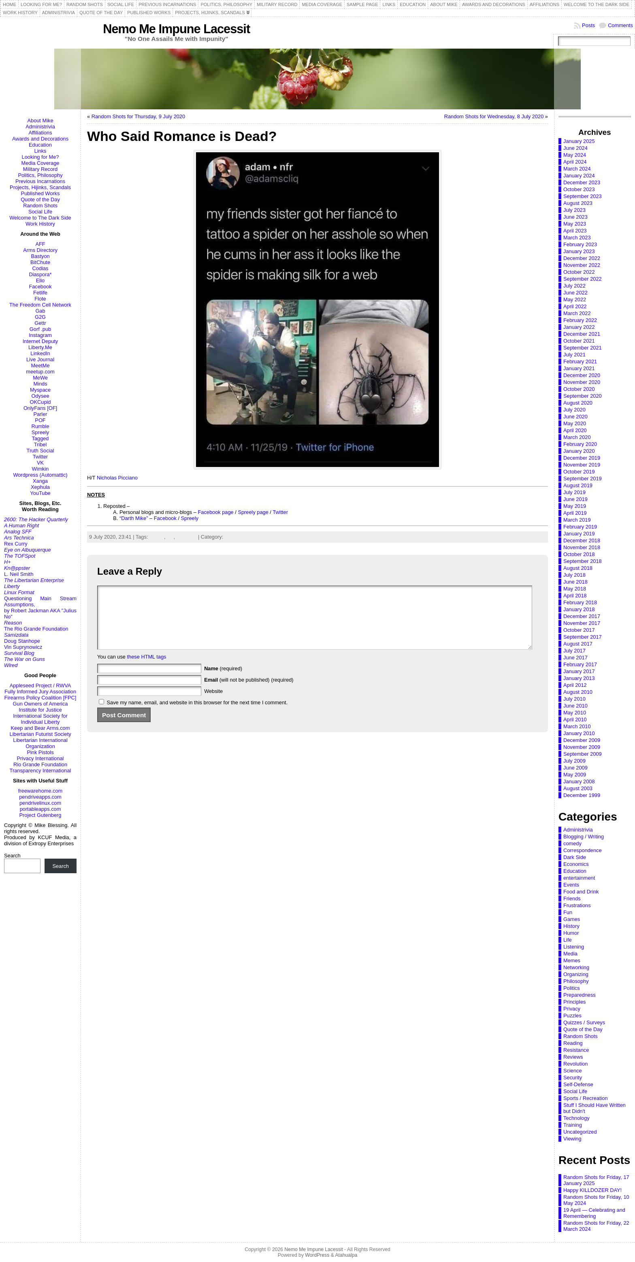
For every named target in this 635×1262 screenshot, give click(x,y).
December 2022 (581, 258)
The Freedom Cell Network (40, 305)
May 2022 (574, 299)
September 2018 (582, 561)
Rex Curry (16, 544)
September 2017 (582, 637)
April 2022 (575, 306)
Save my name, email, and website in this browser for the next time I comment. (197, 715)
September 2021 (582, 348)
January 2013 (579, 678)
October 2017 (579, 630)
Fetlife (40, 293)
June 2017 (575, 657)
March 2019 (577, 520)
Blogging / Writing (583, 837)
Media (570, 954)
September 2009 (582, 754)
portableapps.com (40, 809)
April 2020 (575, 430)
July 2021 (574, 355)
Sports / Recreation (585, 1098)
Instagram (40, 335)
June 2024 (575, 148)
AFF (40, 244)
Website (213, 703)
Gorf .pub (40, 329)
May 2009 (574, 775)
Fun (567, 912)
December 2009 (581, 740)
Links (40, 151)
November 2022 (581, 265)
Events (571, 885)
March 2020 (577, 437)
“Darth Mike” (133, 518)
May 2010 (574, 713)
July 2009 (574, 761)
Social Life (40, 212)
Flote (40, 299)
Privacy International (40, 758)
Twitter (40, 457)
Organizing (575, 974)
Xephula (40, 487)
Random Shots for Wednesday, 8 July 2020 (494, 116)
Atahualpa (346, 1255)
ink (170, 537)
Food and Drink (581, 892)
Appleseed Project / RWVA (40, 685)
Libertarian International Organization (40, 743)
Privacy (571, 1009)
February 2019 (580, 527)
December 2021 (581, 334)
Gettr (40, 323)
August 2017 (577, 644)
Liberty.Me (40, 347)
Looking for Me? (40, 157)
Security (572, 1077)
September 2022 (582, 279)
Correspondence (582, 850)
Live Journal (40, 359)
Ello (40, 280)
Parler (40, 414)
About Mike (40, 120)
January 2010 (579, 733)
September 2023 (582, 196)
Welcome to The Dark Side (40, 218)
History (571, 926)
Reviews (573, 1057)
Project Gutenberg (40, 815)
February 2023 (580, 244)
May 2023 (574, 224)
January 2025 (579, 141)
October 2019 (579, 472)
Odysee (40, 396)
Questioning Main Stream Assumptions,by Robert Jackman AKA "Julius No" (40, 607)
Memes (571, 960)
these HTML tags (146, 669)
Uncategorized (580, 1132)
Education (40, 145)
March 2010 (577, 726)
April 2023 (575, 231)
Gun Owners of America (40, 704)
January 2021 (579, 368)
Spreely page (253, 512)
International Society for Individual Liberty (40, 719)
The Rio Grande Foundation (36, 629)
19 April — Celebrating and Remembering (594, 1213)
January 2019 (579, 534)
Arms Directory (40, 250)
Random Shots (40, 206)
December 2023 (581, 182)
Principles (574, 1002)
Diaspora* (40, 274)
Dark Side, (237, 537)
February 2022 (580, 320)
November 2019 (581, 465)
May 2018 (574, 589)
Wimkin (40, 469)
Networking (576, 967)
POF (40, 420)
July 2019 (574, 492)
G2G (40, 317)
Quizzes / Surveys (584, 1022)
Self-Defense (578, 1084)
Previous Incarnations (40, 181)
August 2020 (577, 403)
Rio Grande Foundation (40, 764)
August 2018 (577, 568)
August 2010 (577, 692)
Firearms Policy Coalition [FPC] (40, 698)
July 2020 (574, 410)
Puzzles (572, 1016)
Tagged (40, 438)
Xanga (40, 481)
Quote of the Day (40, 199)
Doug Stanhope (22, 641)
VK (40, 463)
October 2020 (579, 389)
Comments (620, 25)
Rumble (40, 426)
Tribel (40, 444)
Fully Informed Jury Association (40, 692)
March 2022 (577, 313)
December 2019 (581, 458)
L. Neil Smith (19, 574)
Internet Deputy (40, 341)
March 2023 (577, 237)
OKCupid (40, 402)
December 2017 (581, 616)
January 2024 (579, 176)
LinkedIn (40, 353)
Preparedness (579, 995)
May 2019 (574, 506)
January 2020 (579, 451)
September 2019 (582, 478)
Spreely (40, 432)
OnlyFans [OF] (40, 408)
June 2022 (575, 293)
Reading (573, 1043)
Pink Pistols (40, 752)
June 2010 (575, 706)
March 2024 (577, 169)
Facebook (40, 287)
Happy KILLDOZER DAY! (592, 1190)
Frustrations (577, 905)
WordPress (317, 1255)
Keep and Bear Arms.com (40, 728)
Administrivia (40, 127)
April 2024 (575, 162)
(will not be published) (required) (249, 692)
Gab (40, 311)
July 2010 (574, 699)
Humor (258, 537)
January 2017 (579, 671)
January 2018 (579, 609)
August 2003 (577, 788)
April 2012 (575, 685)
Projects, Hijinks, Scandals (40, 187)
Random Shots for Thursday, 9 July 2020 (138, 116)
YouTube (40, 493)
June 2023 (575, 217)
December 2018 (581, 540)
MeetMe (40, 365)
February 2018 (580, 602)
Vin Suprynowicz (23, 647)
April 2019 (575, 513)
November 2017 (581, 623)
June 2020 (575, 417)
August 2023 (577, 203)
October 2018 (579, 554)
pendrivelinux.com (40, 803)
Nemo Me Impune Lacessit (176, 29)
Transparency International (40, 770)
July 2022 (574, 286)
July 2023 (574, 210)
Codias (40, 268)
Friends (572, 898)
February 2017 (580, 664)
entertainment (579, 878)
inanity (156, 537)
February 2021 (580, 361)
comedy (572, 843)
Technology (576, 1118)
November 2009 (581, 747)
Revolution (575, 1064)
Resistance (576, 1050)
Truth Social (40, 451)
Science (572, 1071)
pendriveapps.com (40, 797)
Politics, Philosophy (40, 175)
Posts (588, 25)
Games (571, 919)
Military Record (40, 169)
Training (572, 1125)
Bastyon (40, 256)
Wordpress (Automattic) (40, 475)
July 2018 (574, 575)
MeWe (40, 378)
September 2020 (582, 396)
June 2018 (575, 582)
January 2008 (579, 781)
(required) (223, 681)
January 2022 (579, 327)
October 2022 (579, 272)
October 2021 (579, 341)
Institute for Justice (40, 710)
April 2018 (575, 596)
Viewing (572, 1139)
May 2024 (574, 155)
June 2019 (575, 499)
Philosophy (576, 981)
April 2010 (575, 719)
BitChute (40, 262)
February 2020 (580, 444)
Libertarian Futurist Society (40, 734)
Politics (571, 988)
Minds (40, 384)
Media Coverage (40, 163)
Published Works (40, 193)
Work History (40, 224)
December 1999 (581, 795)
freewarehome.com (40, 791)
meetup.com (40, 372)
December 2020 (581, 375)
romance (187, 537)
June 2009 (575, 768)
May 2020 (574, 423)
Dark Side (574, 857)
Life (567, 940)
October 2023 (579, 189)
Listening (573, 947)
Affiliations (40, 133)
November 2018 (581, 547)
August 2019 (577, 485)
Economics (576, 864)
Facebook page (215, 512)
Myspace (40, 390)
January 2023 (579, 251)
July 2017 (574, 651)
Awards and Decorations (40, 139)
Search (12, 856)
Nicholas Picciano (117, 478)
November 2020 (581, 382)
